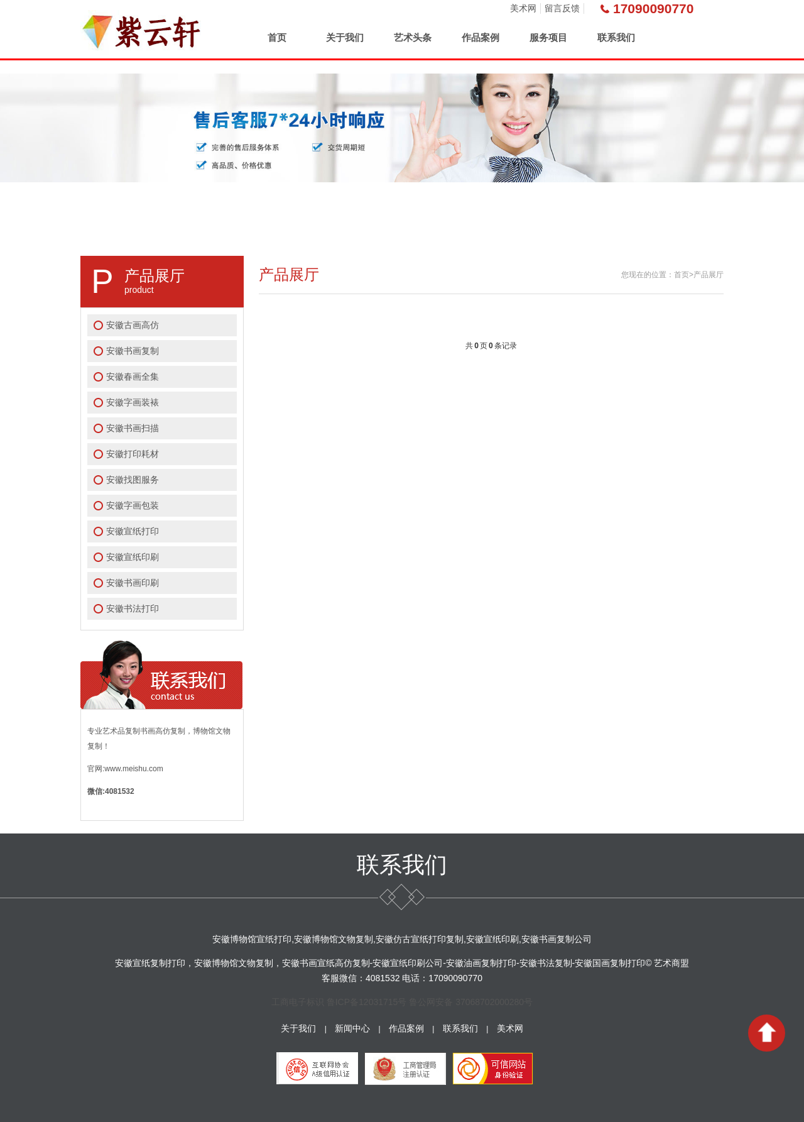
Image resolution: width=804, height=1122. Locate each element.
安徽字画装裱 (132, 402)
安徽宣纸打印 (132, 531)
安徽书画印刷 (132, 583)
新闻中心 (352, 1028)
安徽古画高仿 (132, 325)
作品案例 (480, 37)
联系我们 (616, 37)
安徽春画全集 (132, 376)
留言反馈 (562, 8)
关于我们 (345, 37)
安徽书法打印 (132, 608)
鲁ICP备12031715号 (367, 1002)
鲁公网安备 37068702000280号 (471, 1002)
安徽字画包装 (132, 505)
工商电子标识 (297, 1002)
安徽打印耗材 (132, 454)
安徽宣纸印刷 (132, 557)
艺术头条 (413, 37)
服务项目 (548, 37)
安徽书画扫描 (132, 428)
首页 (277, 37)
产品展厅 (708, 274)
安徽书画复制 (132, 351)
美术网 (523, 8)
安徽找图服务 (132, 480)
